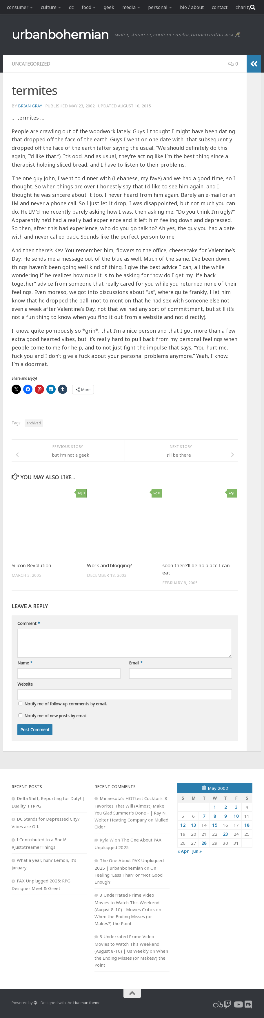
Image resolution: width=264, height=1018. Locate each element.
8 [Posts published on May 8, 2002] (215, 816)
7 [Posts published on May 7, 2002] (204, 816)
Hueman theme (87, 1002)
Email (136, 663)
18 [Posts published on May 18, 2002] (247, 825)
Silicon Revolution (32, 565)
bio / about (192, 7)
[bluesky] (217, 1005)
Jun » (197, 851)
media (129, 7)
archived (34, 423)
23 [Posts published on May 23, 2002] (225, 834)
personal (157, 7)
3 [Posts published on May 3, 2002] (236, 807)
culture (49, 7)
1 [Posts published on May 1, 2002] (215, 807)
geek (109, 7)
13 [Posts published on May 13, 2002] (193, 825)
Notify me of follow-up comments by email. (65, 704)
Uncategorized (31, 64)
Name (24, 663)
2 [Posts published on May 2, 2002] (225, 807)
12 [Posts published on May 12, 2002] (182, 825)
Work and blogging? (109, 565)
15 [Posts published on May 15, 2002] (214, 825)
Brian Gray (30, 106)
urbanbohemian (60, 34)
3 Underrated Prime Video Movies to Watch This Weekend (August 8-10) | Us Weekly (126, 944)
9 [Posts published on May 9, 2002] (225, 816)
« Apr (183, 851)
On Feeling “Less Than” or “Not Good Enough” (128, 875)
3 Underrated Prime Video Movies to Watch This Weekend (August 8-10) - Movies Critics (126, 902)
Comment (28, 623)
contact (219, 7)
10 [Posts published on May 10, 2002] (236, 816)
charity (243, 7)
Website (25, 684)
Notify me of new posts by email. (55, 715)
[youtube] (238, 1005)
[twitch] (227, 1005)
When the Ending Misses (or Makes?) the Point (131, 958)
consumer (17, 7)
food (86, 7)
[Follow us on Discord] (248, 1005)
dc (71, 7)
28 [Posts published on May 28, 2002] (204, 843)
